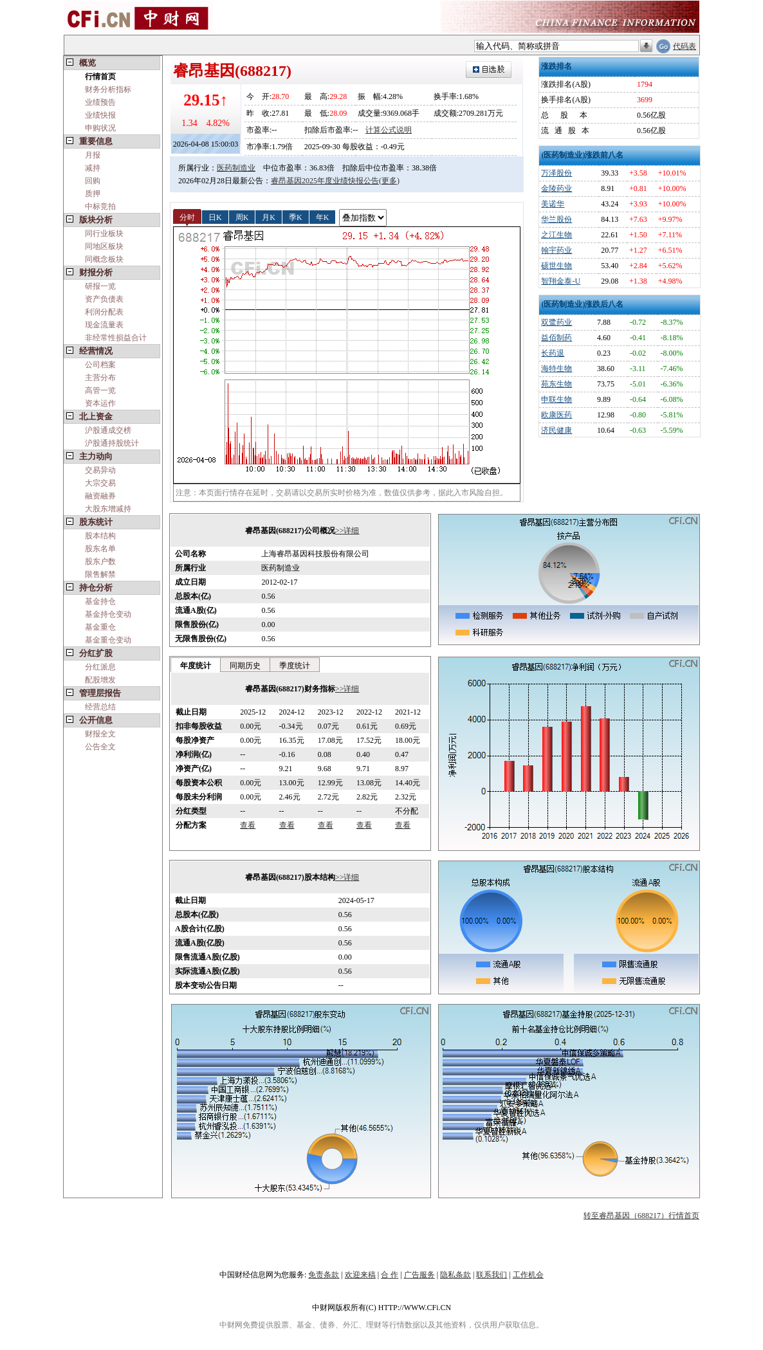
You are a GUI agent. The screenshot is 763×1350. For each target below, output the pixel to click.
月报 (92, 155)
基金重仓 (100, 627)
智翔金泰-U (560, 281)
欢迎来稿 (360, 1274)
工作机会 (528, 1274)
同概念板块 (104, 259)
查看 (247, 825)
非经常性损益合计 (116, 337)
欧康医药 (556, 414)
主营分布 (100, 377)
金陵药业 (556, 188)
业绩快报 (100, 115)
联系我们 (491, 1274)
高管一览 (100, 390)
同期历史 (245, 665)
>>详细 (347, 530)
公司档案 (100, 364)
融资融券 (100, 495)
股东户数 (100, 561)
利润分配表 (104, 311)
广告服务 (419, 1274)
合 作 (389, 1274)
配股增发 (100, 679)
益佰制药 (556, 337)
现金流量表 (104, 324)
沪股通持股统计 (112, 443)
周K (242, 216)
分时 (187, 216)
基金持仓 (100, 601)
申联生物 (556, 399)
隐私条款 (455, 1274)
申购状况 (100, 127)
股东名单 (100, 548)
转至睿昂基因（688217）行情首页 (641, 1215)
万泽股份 (556, 173)
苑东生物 (556, 383)
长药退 (552, 353)
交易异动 (100, 470)
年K (322, 216)
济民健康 (556, 430)
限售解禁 (100, 574)
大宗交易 (100, 483)
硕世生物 (556, 265)
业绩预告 (100, 102)
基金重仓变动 (108, 639)
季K (295, 216)
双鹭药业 (556, 322)
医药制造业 (236, 167)
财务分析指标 (108, 89)
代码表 (684, 46)
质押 (92, 193)
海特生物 (556, 368)
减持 (92, 167)
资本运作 (100, 403)
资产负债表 (104, 299)
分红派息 (100, 666)
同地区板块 (104, 246)
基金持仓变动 (108, 614)
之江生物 (556, 234)
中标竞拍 (100, 206)
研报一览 (100, 286)
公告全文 (100, 746)
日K (215, 216)
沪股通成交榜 (108, 430)
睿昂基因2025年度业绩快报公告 (325, 180)
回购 (92, 180)
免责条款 (323, 1274)
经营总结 (100, 706)
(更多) (389, 180)
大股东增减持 (108, 508)
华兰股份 (556, 219)
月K (268, 216)
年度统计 (195, 665)
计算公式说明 (388, 129)
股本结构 (100, 535)
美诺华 (552, 203)
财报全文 (100, 733)
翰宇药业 (556, 250)
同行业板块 (104, 233)
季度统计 (294, 665)
